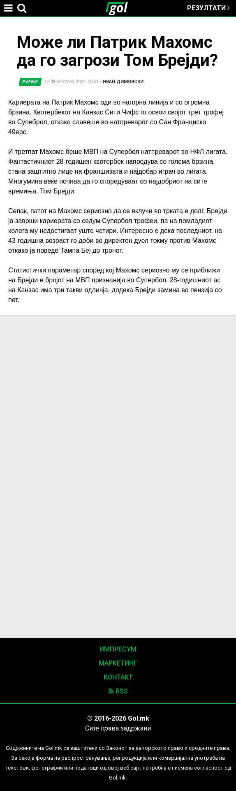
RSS (118, 691)
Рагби (30, 81)
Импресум (118, 649)
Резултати (208, 8)
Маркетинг (118, 663)
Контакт (118, 677)
